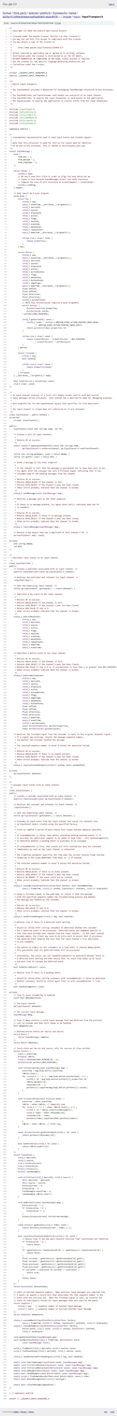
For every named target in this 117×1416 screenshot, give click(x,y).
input (77, 16)
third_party (19, 13)
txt (105, 1412)
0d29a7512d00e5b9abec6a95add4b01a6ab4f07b (30, 16)
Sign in (111, 4)
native (72, 13)
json (112, 1412)
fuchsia (7, 13)
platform (45, 13)
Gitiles (16, 1412)
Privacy (23, 1412)
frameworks (60, 13)
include (67, 16)
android (33, 13)
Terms (31, 1412)
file (58, 23)
